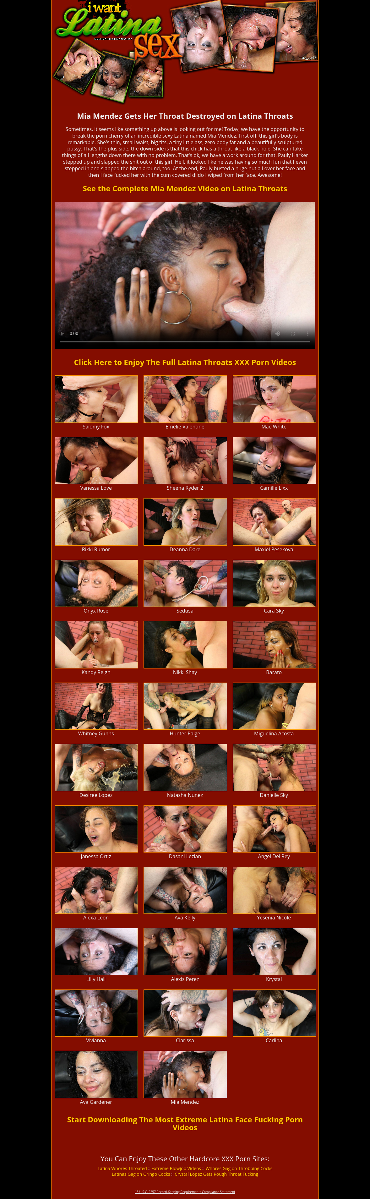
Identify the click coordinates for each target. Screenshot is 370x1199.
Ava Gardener (96, 1101)
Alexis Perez (185, 979)
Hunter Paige (185, 733)
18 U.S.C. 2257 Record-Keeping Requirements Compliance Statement (185, 1192)
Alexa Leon (96, 917)
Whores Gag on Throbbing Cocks (239, 1168)
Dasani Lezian (185, 856)
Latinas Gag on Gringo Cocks (141, 1174)
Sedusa (185, 610)
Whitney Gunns (96, 733)
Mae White (273, 426)
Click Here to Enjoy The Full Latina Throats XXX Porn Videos (185, 362)
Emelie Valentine (185, 426)
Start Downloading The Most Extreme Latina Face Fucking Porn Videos (185, 1123)
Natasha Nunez (185, 795)
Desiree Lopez (95, 795)
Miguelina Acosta (274, 733)
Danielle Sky (274, 795)
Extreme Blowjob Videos (176, 1168)
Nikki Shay (185, 672)
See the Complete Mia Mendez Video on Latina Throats (185, 188)
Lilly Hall (96, 979)
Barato (274, 672)
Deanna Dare (185, 549)
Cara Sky (274, 610)
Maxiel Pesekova (274, 549)
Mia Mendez (185, 1101)
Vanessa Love (96, 487)
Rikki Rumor (96, 549)
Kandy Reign (96, 672)
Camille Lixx (274, 487)
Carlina (274, 1040)
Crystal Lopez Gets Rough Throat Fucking (216, 1174)
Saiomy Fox (96, 426)
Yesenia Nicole (274, 917)
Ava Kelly (185, 917)
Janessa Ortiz (96, 856)
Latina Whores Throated (122, 1168)
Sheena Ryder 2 (185, 487)
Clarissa (185, 1040)
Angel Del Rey (274, 856)
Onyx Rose (96, 610)
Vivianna (96, 1040)
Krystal (274, 979)
